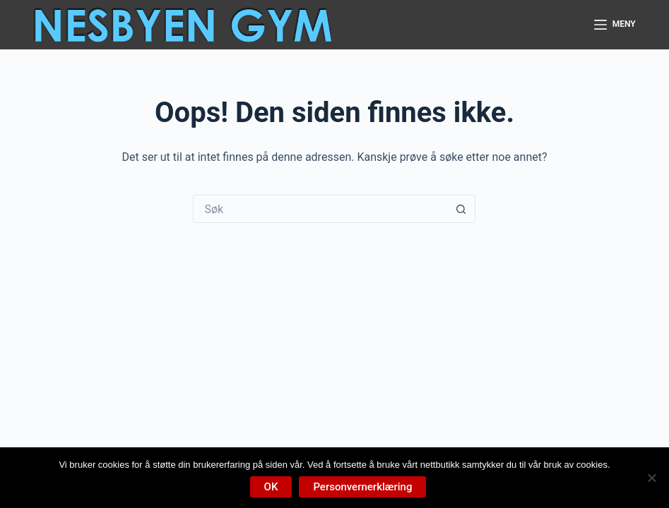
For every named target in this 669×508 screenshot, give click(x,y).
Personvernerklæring (362, 486)
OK (271, 486)
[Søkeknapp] (461, 209)
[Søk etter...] (320, 209)
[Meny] (615, 25)
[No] (651, 478)
